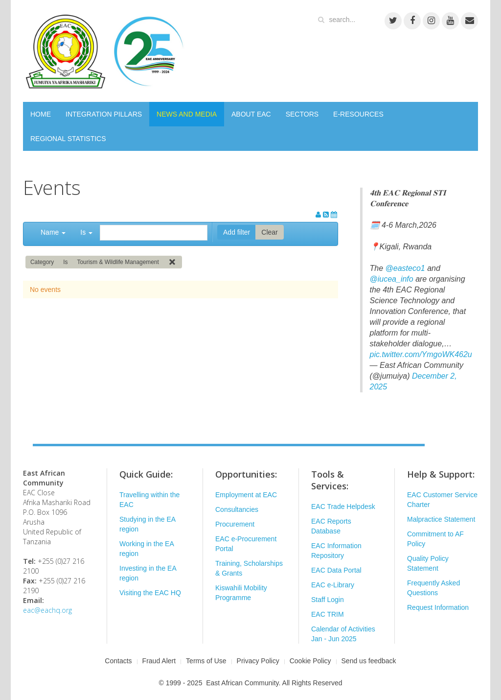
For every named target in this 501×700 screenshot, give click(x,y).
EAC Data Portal (336, 570)
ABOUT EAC (251, 114)
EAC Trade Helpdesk (343, 506)
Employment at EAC (246, 495)
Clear (269, 232)
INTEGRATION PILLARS (104, 114)
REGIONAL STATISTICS (68, 139)
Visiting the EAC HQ (150, 593)
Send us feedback (369, 661)
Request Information (438, 607)
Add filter (236, 232)
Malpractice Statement (441, 519)
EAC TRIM (327, 614)
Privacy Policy (258, 661)
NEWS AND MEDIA (187, 114)
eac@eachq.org (47, 610)
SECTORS (302, 114)
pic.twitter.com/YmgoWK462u (421, 354)
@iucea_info (391, 279)
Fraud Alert (159, 661)
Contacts (118, 661)
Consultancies (236, 509)
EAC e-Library (332, 585)
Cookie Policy (310, 661)
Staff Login (327, 599)
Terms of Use (206, 661)
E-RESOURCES (358, 114)
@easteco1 (405, 268)
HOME (40, 114)
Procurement (234, 524)
